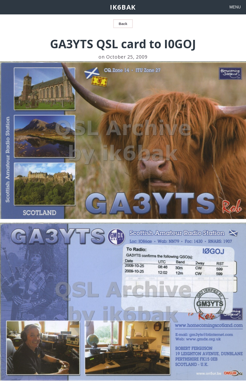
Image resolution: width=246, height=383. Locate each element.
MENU (235, 7)
